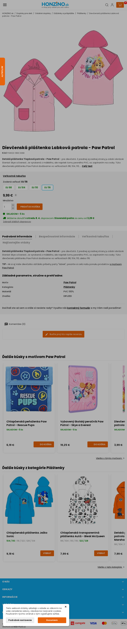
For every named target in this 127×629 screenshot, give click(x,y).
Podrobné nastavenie (20, 620)
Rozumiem (52, 620)
